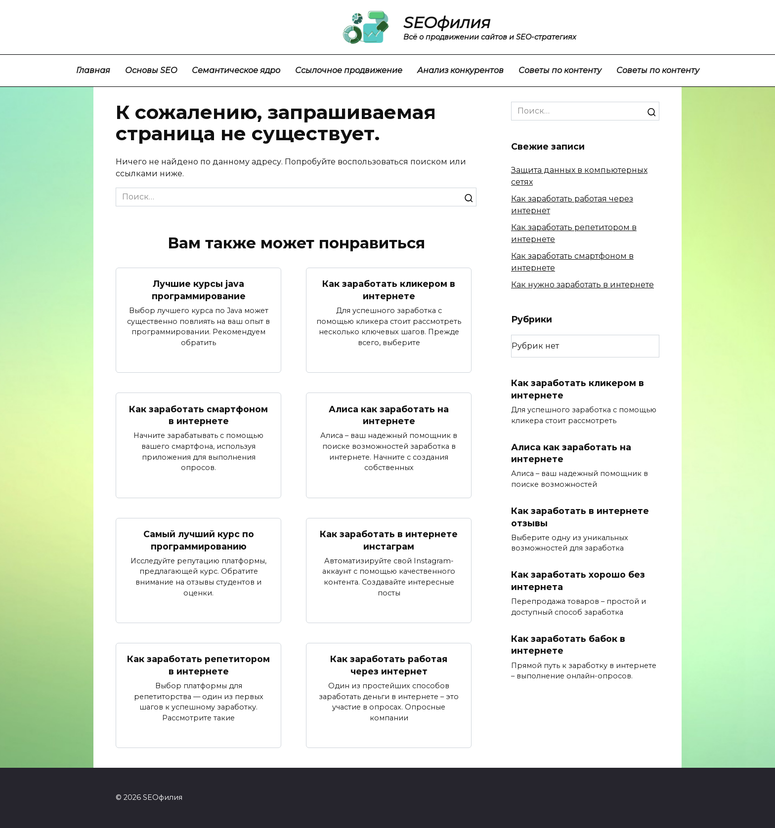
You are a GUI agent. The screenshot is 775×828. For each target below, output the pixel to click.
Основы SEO (151, 70)
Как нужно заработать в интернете (582, 284)
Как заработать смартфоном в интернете (198, 414)
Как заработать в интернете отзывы (580, 517)
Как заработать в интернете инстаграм (389, 540)
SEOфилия (446, 22)
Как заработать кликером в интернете (388, 289)
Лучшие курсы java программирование (199, 289)
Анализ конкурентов (460, 70)
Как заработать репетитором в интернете (198, 665)
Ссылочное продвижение (348, 70)
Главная (93, 70)
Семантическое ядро (236, 70)
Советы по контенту (560, 70)
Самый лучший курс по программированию (198, 540)
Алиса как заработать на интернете (389, 414)
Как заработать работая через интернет (388, 665)
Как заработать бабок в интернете (568, 644)
